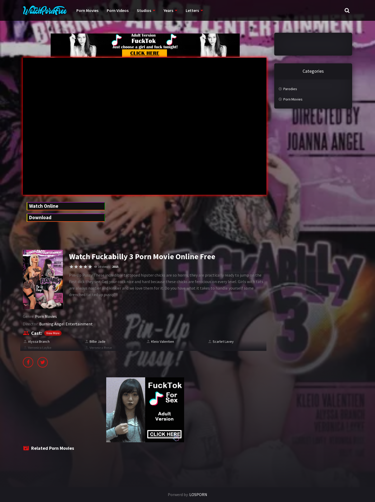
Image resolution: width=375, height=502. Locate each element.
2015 (115, 267)
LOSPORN (198, 494)
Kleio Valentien (162, 341)
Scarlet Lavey (223, 341)
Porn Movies (87, 10)
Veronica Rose (101, 347)
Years (168, 10)
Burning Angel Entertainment (66, 323)
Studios (144, 10)
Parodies (290, 88)
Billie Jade (97, 341)
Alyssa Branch (39, 341)
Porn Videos (118, 10)
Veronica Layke (39, 347)
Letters (192, 10)
